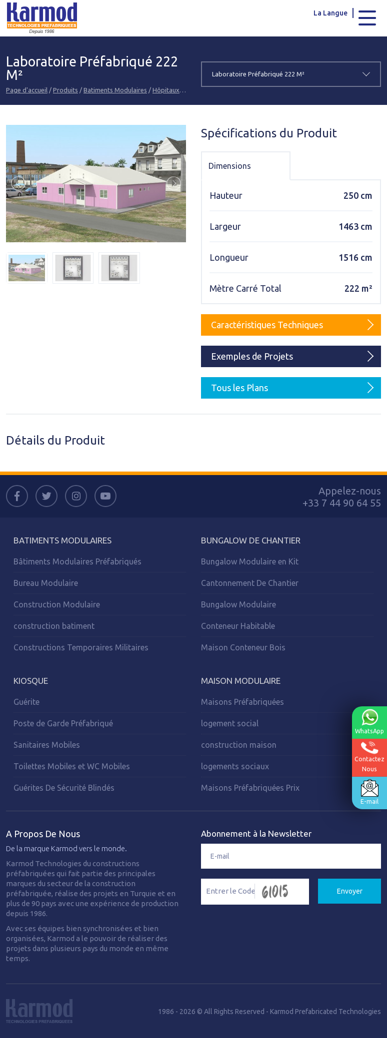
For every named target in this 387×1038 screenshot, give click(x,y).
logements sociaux (235, 765)
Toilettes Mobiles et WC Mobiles (72, 765)
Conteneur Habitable (238, 625)
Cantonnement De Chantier (249, 582)
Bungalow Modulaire (238, 603)
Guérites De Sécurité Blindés (64, 787)
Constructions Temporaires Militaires (81, 646)
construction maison (238, 744)
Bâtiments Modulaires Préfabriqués (78, 560)
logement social (229, 722)
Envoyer (349, 891)
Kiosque (31, 680)
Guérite (27, 701)
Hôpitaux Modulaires (183, 89)
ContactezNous (369, 757)
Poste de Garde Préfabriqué (63, 722)
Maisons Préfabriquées (242, 701)
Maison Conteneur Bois (243, 646)
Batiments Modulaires (115, 89)
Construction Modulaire (57, 603)
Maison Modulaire (240, 680)
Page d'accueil (27, 89)
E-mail (369, 792)
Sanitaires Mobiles (47, 744)
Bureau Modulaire (46, 582)
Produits (65, 89)
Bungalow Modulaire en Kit (249, 560)
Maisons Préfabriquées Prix (250, 787)
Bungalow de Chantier (250, 539)
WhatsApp (369, 722)
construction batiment (54, 625)
